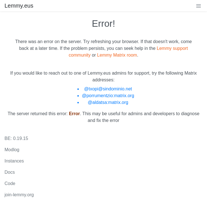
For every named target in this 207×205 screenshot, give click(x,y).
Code (10, 183)
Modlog (12, 149)
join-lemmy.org (19, 194)
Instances (14, 161)
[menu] (198, 5)
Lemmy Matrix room (117, 55)
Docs (10, 172)
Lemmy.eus (19, 6)
